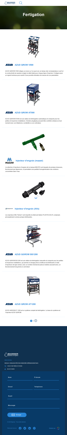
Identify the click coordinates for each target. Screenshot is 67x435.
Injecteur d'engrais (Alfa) (22, 208)
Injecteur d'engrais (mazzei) (24, 161)
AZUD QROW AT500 (19, 112)
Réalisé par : (54, 428)
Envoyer (18, 415)
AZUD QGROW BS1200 (21, 254)
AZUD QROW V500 (19, 64)
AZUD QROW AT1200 (20, 304)
